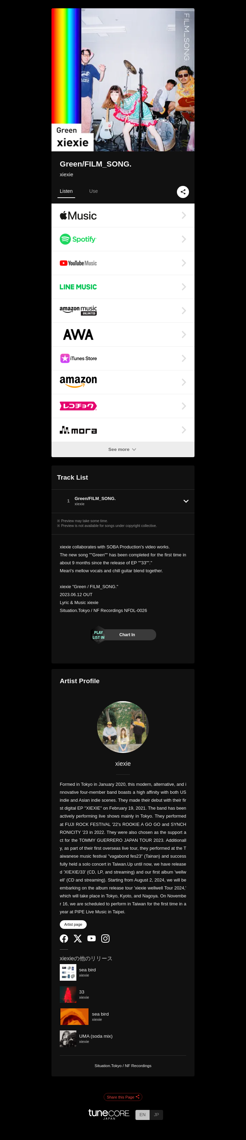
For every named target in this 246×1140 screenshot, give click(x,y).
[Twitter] (78, 940)
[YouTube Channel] (91, 939)
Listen (66, 191)
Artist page (73, 924)
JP (156, 1114)
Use (93, 191)
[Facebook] (64, 941)
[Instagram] (105, 941)
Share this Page (123, 1097)
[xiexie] (123, 727)
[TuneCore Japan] (109, 1118)
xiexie (66, 174)
